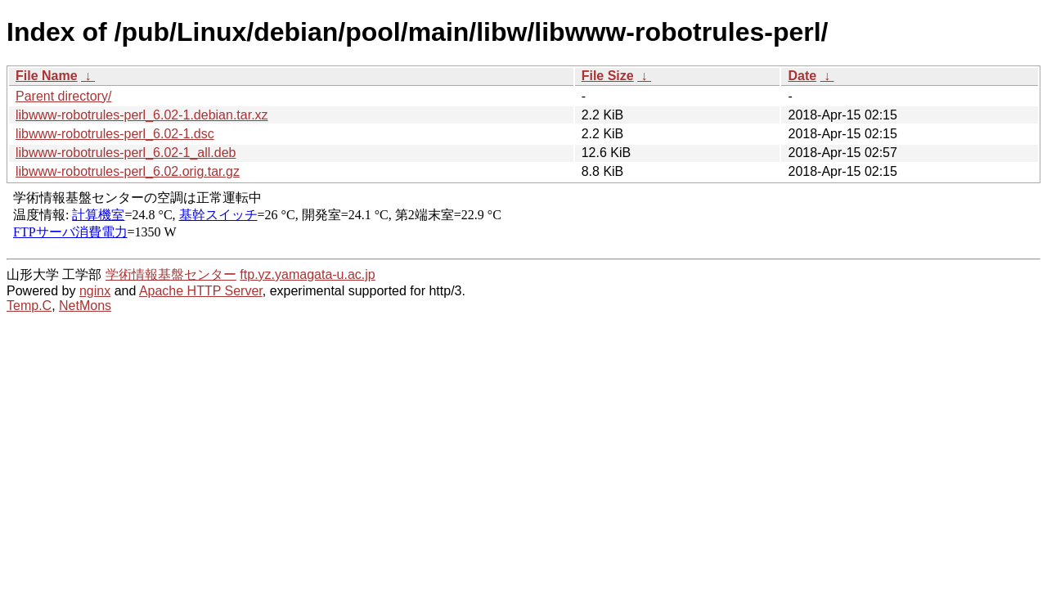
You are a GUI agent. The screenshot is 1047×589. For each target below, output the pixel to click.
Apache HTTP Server (201, 291)
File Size (608, 76)
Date (802, 76)
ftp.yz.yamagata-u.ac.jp (307, 274)
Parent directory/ (63, 96)
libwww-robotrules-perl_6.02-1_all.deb (126, 153)
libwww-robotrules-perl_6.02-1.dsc (115, 134)
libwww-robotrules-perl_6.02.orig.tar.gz (128, 171)
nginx (94, 291)
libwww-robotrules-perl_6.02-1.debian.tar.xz (142, 115)
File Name (47, 76)
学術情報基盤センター (171, 274)
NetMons (85, 305)
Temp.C (29, 305)
